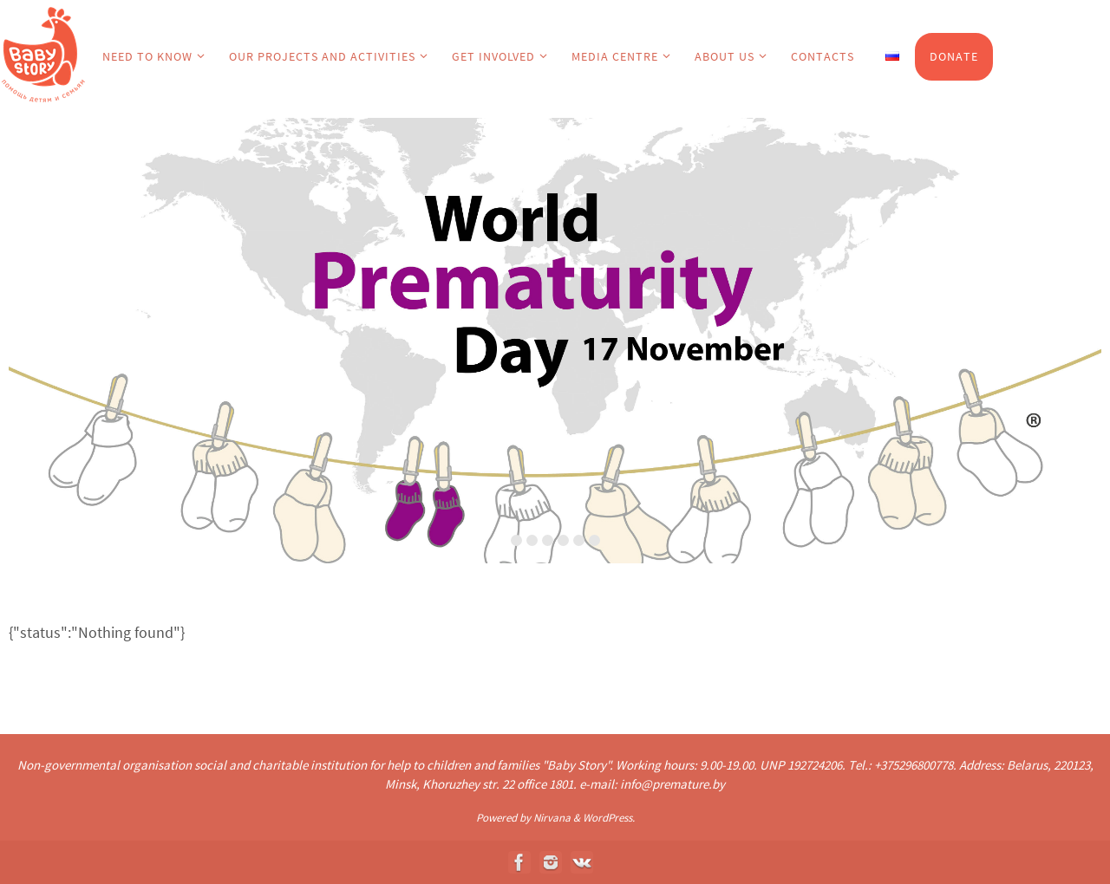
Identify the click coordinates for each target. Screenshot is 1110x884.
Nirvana (552, 817)
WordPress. (609, 817)
